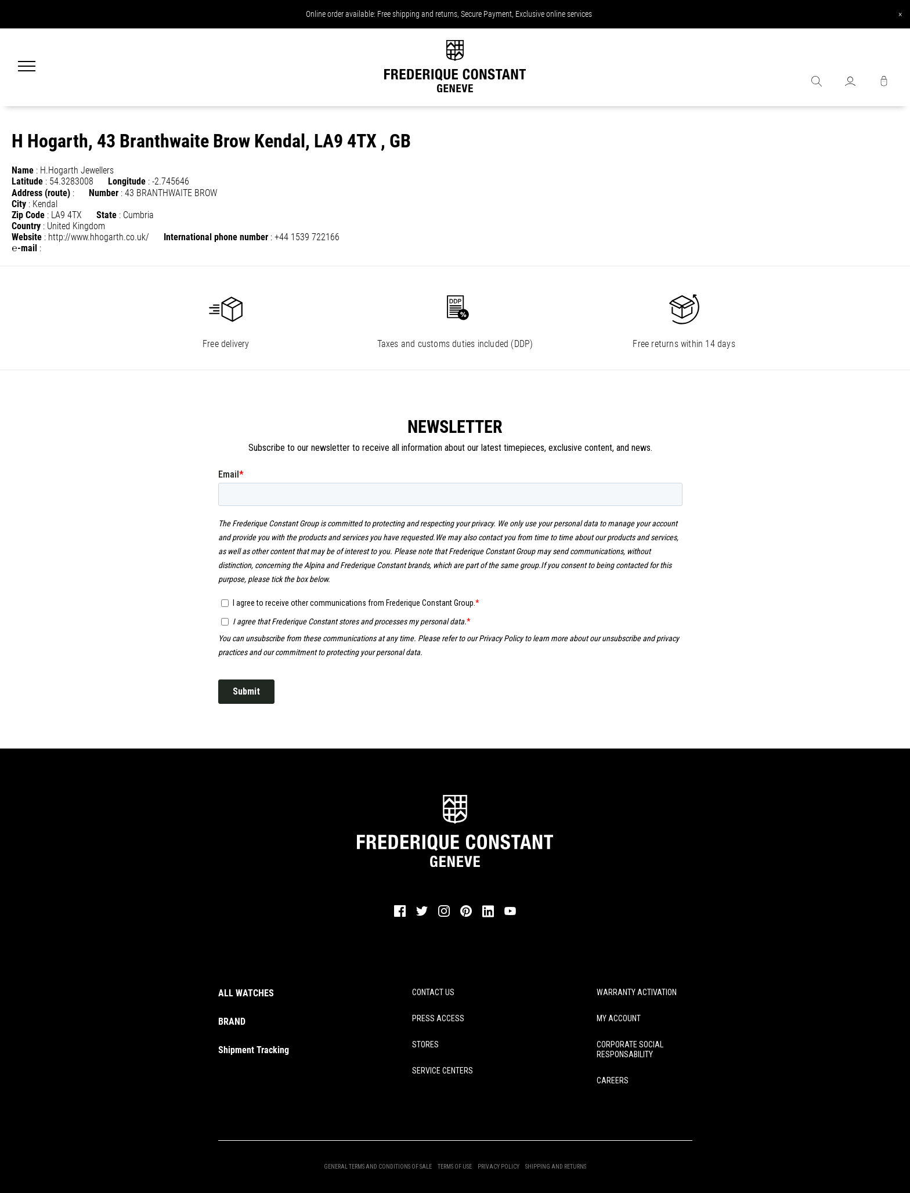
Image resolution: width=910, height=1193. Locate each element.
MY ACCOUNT (619, 1018)
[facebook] (399, 916)
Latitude (27, 181)
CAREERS (613, 1080)
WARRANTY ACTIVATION (637, 992)
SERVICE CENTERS (442, 1070)
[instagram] (444, 916)
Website (27, 237)
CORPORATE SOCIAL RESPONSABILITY (630, 1049)
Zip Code (28, 214)
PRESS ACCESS (438, 1018)
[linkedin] (488, 916)
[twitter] (421, 915)
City (19, 203)
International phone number (216, 237)
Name (23, 170)
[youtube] (510, 914)
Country (26, 226)
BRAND (231, 1021)
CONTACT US (433, 992)
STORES (425, 1044)
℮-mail (24, 248)
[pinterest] (466, 916)
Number (103, 192)
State (106, 214)
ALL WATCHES (246, 993)
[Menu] (26, 67)
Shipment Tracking (253, 1049)
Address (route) (41, 192)
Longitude (127, 181)
